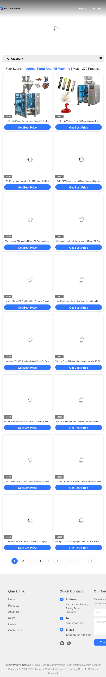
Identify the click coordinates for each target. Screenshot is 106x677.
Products (13, 605)
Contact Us (15, 630)
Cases (12, 624)
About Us (99, 8)
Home (82, 8)
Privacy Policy (12, 665)
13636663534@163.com (79, 634)
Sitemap (26, 665)
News (11, 618)
